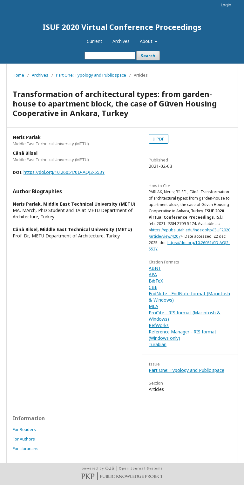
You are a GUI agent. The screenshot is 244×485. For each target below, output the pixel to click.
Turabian (157, 344)
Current (94, 41)
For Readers (24, 429)
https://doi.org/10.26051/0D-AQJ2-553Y (64, 172)
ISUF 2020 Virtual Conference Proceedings (122, 27)
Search (148, 55)
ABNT (155, 268)
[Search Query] (110, 55)
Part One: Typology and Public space (91, 75)
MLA (153, 306)
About (147, 41)
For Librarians (25, 448)
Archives (121, 41)
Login (226, 5)
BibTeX (156, 281)
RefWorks (159, 325)
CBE (153, 287)
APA (153, 274)
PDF (160, 139)
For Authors (24, 439)
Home (18, 75)
